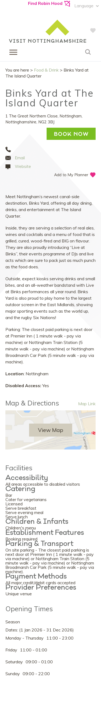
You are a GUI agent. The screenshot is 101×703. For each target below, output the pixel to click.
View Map (50, 430)
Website (23, 166)
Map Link (87, 403)
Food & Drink (46, 70)
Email (20, 157)
